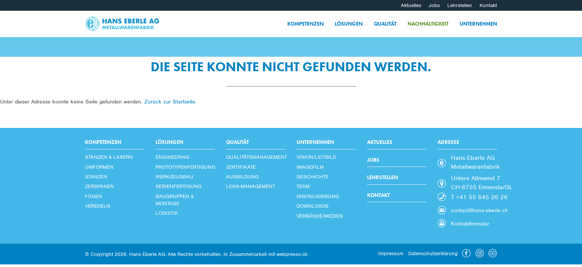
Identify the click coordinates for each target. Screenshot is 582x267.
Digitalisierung (318, 196)
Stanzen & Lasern (109, 157)
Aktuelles (411, 5)
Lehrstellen (459, 5)
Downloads (312, 206)
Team (303, 186)
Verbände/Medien (320, 216)
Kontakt (488, 5)
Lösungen (349, 23)
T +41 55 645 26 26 (479, 197)
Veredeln (97, 206)
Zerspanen (99, 186)
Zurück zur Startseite (169, 101)
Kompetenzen (305, 23)
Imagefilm (310, 167)
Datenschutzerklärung (433, 253)
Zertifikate (241, 167)
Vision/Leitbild (316, 157)
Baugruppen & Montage (175, 200)
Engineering (172, 157)
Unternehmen (478, 23)
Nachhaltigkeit (428, 23)
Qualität (385, 23)
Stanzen (96, 177)
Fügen (93, 196)
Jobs (434, 5)
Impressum (390, 253)
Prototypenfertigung (185, 167)
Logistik (167, 213)
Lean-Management (250, 186)
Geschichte (312, 177)
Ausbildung (242, 177)
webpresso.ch (292, 254)
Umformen (99, 167)
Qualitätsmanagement (255, 157)
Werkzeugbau (174, 177)
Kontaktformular (470, 223)
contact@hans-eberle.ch (479, 210)
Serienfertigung (179, 186)
